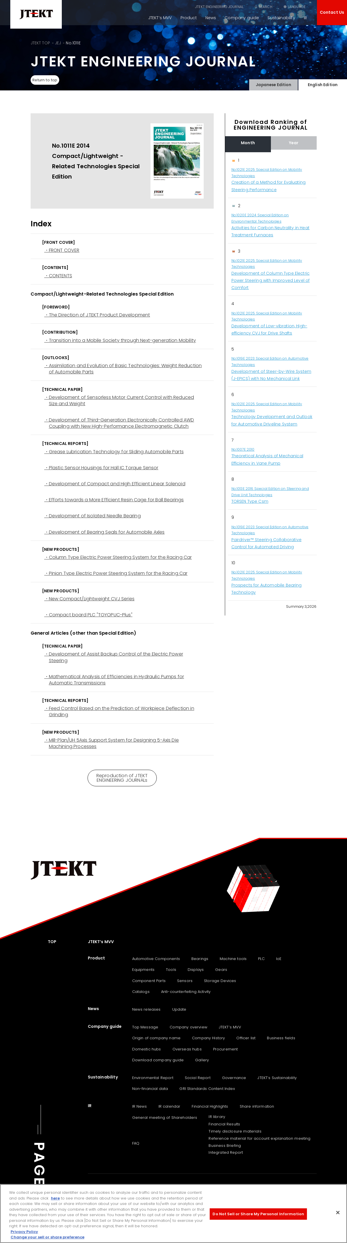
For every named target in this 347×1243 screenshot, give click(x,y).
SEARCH (265, 6)
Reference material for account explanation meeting (259, 1138)
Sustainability (281, 18)
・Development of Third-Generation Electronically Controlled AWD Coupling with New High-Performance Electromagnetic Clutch (119, 423)
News (210, 18)
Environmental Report (152, 1077)
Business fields (281, 1038)
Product (189, 18)
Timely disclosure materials (235, 1131)
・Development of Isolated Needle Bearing (92, 516)
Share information (257, 1106)
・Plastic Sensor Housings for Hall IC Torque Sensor (101, 468)
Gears (221, 969)
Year (294, 143)
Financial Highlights (210, 1106)
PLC (261, 958)
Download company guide (158, 1060)
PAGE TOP (39, 1184)
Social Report (198, 1077)
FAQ (135, 1143)
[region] (271, 377)
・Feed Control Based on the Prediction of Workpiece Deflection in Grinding (119, 711)
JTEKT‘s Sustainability (277, 1077)
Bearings (199, 958)
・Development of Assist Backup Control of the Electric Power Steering (113, 657)
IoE (278, 958)
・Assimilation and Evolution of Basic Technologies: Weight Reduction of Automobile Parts (123, 369)
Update (179, 1009)
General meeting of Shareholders (164, 1117)
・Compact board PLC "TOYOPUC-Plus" (88, 615)
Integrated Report (226, 1152)
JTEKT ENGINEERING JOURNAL (219, 6)
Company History (208, 1038)
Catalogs (141, 991)
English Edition (322, 83)
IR (305, 18)
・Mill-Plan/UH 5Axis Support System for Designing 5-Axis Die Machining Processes (111, 743)
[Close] (338, 1213)
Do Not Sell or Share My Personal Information (258, 1214)
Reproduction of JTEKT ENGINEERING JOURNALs (122, 777)
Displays (196, 969)
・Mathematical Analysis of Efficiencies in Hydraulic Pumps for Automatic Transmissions (114, 680)
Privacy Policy (24, 1232)
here (55, 1198)
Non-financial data (150, 1088)
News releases (146, 1009)
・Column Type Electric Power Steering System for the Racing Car (118, 557)
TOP (52, 942)
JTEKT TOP (40, 43)
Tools (171, 969)
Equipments (143, 969)
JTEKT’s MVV (160, 18)
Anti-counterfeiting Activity (186, 991)
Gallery (202, 1060)
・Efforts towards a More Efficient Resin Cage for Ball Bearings (114, 500)
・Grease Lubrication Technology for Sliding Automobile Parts (114, 452)
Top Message (145, 1027)
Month (248, 143)
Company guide (242, 18)
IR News (139, 1106)
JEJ (58, 43)
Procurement (225, 1049)
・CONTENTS (58, 276)
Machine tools (233, 958)
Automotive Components (156, 958)
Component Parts (149, 980)
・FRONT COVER (62, 250)
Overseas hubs (187, 1049)
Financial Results (224, 1124)
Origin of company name (156, 1038)
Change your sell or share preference (47, 1237)
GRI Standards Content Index (207, 1088)
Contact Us (332, 12)
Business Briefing (225, 1145)
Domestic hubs (146, 1049)
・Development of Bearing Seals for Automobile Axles (104, 532)
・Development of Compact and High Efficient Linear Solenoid (114, 484)
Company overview (188, 1027)
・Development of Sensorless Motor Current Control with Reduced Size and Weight (119, 400)
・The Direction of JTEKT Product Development (97, 315)
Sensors (185, 980)
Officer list (245, 1038)
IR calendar (169, 1106)
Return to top (47, 80)
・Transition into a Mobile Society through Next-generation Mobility (120, 340)
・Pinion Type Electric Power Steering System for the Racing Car (116, 573)
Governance (234, 1077)
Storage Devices (220, 980)
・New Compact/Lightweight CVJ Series (89, 599)
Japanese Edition (273, 83)
